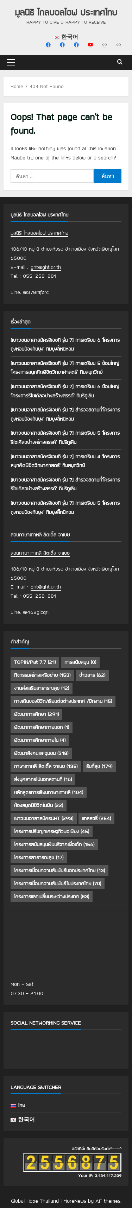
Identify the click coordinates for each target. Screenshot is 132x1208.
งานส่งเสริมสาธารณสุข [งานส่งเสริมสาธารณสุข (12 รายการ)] (41, 688)
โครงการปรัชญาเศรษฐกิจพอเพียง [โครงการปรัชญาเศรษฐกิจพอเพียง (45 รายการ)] (51, 831)
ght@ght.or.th (46, 267)
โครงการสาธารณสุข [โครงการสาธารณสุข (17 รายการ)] (38, 857)
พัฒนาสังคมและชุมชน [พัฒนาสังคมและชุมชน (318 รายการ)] (41, 753)
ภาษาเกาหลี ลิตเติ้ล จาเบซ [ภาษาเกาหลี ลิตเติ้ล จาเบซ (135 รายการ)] (45, 766)
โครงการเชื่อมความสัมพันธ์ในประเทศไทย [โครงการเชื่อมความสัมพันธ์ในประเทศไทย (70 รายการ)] (57, 883)
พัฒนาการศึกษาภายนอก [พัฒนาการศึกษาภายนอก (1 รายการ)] (41, 727)
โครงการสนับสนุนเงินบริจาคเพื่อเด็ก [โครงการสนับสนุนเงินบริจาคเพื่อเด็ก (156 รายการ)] (54, 844)
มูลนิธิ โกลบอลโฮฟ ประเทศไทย (66, 12)
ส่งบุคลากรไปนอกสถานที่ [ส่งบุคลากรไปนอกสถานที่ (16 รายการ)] (43, 779)
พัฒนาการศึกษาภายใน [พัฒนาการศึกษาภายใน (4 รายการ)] (39, 740)
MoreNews (74, 1201)
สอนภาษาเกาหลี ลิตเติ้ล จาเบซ (40, 553)
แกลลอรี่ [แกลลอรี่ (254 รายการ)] (96, 818)
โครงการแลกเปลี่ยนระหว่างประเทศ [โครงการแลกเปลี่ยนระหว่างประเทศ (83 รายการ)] (51, 896)
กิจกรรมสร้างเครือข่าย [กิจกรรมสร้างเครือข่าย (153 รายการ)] (42, 675)
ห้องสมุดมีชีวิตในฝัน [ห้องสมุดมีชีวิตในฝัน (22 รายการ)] (38, 805)
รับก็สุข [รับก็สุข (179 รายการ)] (99, 766)
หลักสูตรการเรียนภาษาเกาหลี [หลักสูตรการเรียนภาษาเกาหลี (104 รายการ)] (48, 792)
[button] (11, 62)
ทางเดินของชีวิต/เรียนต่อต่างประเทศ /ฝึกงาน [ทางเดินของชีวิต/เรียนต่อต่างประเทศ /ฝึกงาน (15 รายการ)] (63, 701)
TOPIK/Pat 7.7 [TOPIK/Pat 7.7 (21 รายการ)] (35, 662)
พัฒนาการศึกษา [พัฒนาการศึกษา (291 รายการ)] (36, 714)
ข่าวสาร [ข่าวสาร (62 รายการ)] (92, 675)
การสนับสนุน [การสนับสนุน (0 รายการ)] (80, 662)
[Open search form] (119, 62)
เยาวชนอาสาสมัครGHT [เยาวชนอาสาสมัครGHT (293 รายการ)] (43, 818)
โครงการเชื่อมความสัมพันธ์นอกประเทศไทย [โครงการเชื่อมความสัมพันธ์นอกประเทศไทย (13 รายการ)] (59, 870)
